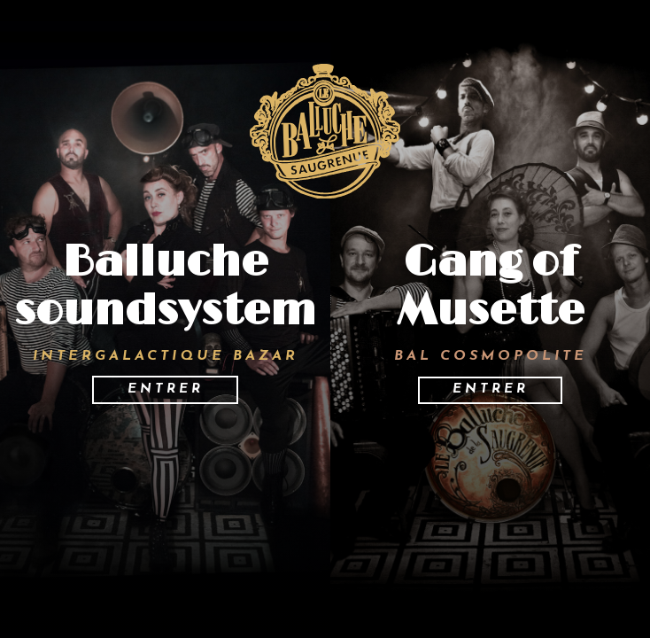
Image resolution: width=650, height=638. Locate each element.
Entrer (166, 389)
